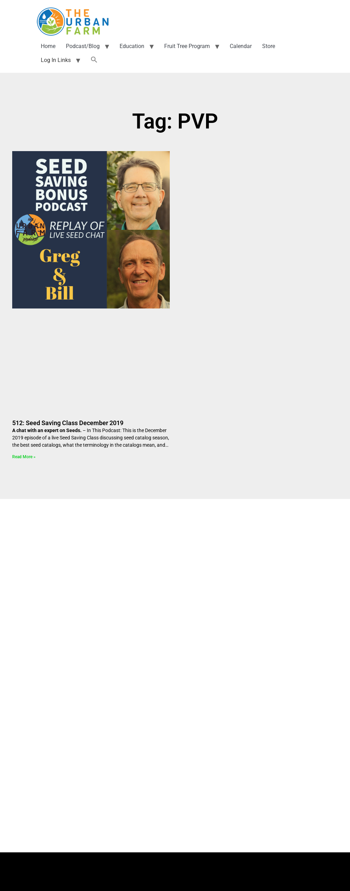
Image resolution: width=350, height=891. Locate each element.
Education (132, 42)
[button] (94, 57)
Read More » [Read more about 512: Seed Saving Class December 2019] (24, 453)
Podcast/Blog (83, 42)
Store (268, 42)
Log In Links (56, 56)
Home (48, 42)
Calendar (241, 42)
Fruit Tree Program (187, 42)
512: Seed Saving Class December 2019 (67, 419)
